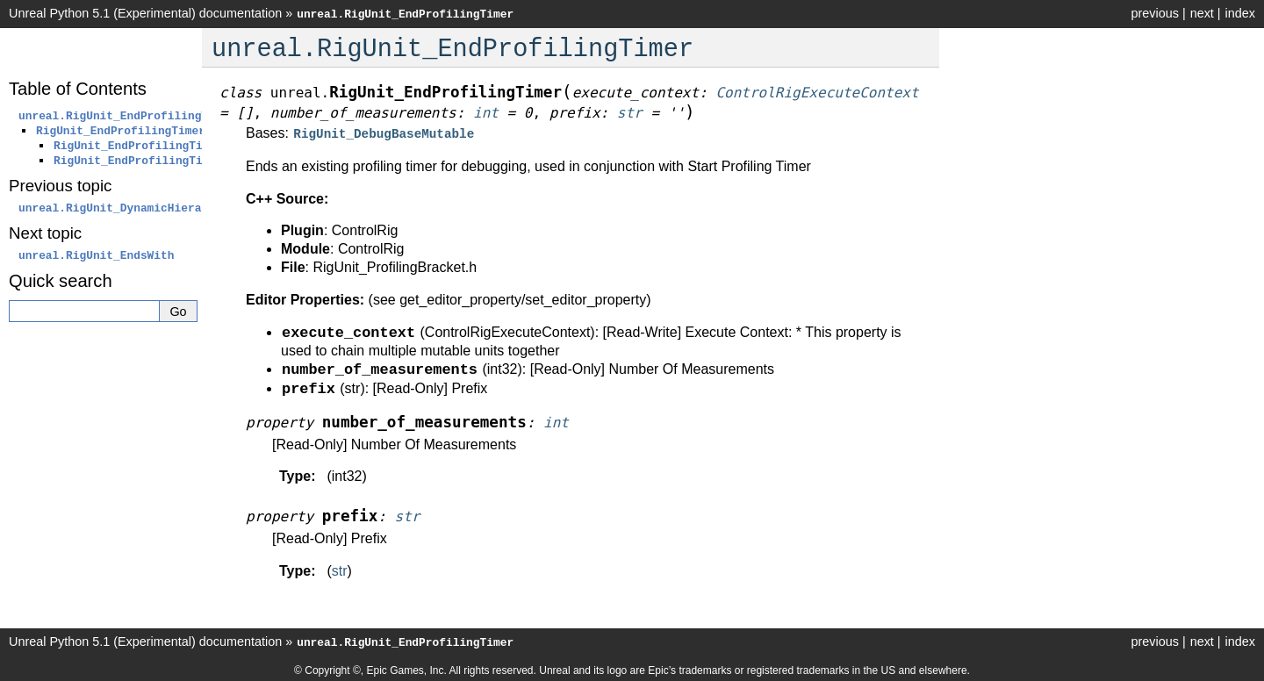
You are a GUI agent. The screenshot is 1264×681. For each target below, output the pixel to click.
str (340, 569)
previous (1154, 13)
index (1240, 13)
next (1202, 13)
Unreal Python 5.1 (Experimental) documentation (145, 13)
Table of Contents (78, 88)
